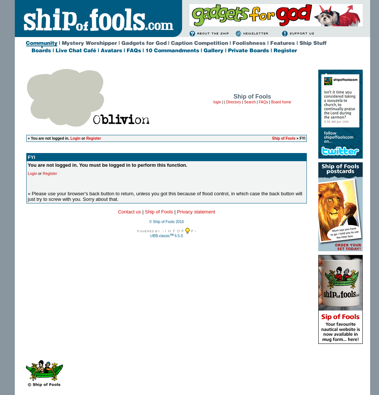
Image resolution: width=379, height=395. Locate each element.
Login (75, 138)
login (217, 102)
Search (250, 102)
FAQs (263, 102)
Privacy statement (196, 212)
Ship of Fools (283, 138)
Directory (233, 102)
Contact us (129, 212)
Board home (281, 102)
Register (93, 138)
